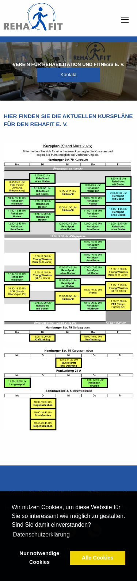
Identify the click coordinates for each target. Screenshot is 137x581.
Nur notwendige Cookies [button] (40, 557)
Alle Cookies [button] (97, 558)
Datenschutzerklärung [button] (41, 534)
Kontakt (68, 74)
